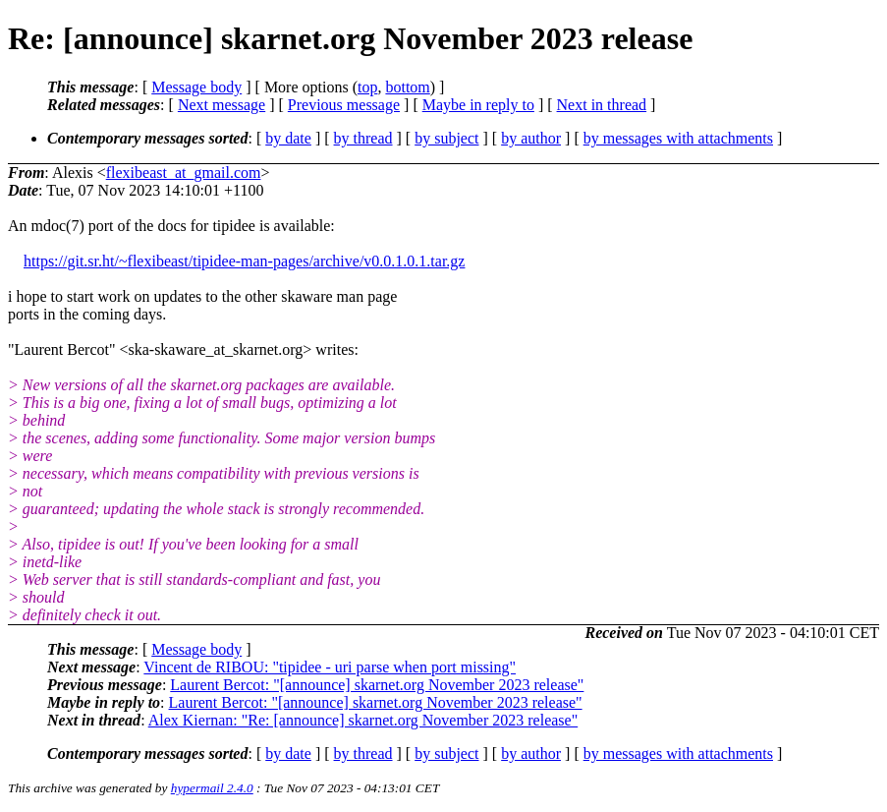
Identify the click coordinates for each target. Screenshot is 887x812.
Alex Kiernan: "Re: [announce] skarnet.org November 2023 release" (363, 720)
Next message (221, 104)
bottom (407, 87)
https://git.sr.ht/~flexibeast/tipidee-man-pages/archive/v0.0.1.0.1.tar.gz (244, 261)
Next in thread (602, 104)
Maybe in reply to (478, 104)
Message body (196, 87)
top (367, 87)
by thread (363, 138)
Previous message (344, 104)
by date (288, 138)
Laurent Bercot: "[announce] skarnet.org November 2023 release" (376, 684)
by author (531, 138)
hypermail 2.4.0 (212, 788)
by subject (446, 138)
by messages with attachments (678, 138)
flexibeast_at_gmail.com (183, 172)
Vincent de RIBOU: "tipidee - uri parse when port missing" (329, 667)
